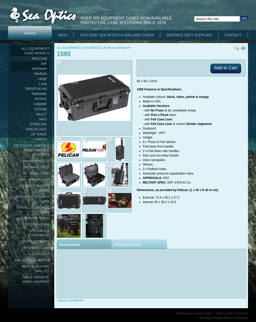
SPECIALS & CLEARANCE (38, 233)
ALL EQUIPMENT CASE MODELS (35, 51)
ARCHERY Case (36, 248)
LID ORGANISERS (34, 241)
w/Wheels (39, 69)
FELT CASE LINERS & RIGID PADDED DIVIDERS (31, 149)
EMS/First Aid (36, 89)
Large (42, 79)
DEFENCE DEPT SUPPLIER (189, 35)
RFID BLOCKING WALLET (35, 268)
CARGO (40, 139)
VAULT (41, 114)
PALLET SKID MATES (32, 260)
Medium (40, 74)
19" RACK (39, 134)
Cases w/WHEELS (34, 161)
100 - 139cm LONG (34, 180)
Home (62, 35)
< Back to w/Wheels (70, 300)
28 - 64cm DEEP (36, 167)
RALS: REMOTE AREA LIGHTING (35, 279)
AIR (44, 64)
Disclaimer (241, 318)
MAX (43, 119)
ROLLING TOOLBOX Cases (32, 199)
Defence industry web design (232, 313)
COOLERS (40, 254)
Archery (41, 99)
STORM (40, 109)
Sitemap (205, 318)
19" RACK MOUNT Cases (34, 188)
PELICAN (39, 59)
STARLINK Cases (35, 218)
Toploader (39, 94)
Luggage (40, 104)
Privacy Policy (222, 318)
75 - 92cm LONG (36, 173)
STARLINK (38, 124)
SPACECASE (36, 129)
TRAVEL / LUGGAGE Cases (32, 209)
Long (43, 84)
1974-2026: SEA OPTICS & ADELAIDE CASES (117, 35)
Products (30, 33)
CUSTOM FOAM (36, 224)
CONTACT (233, 35)
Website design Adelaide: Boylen (194, 313)
